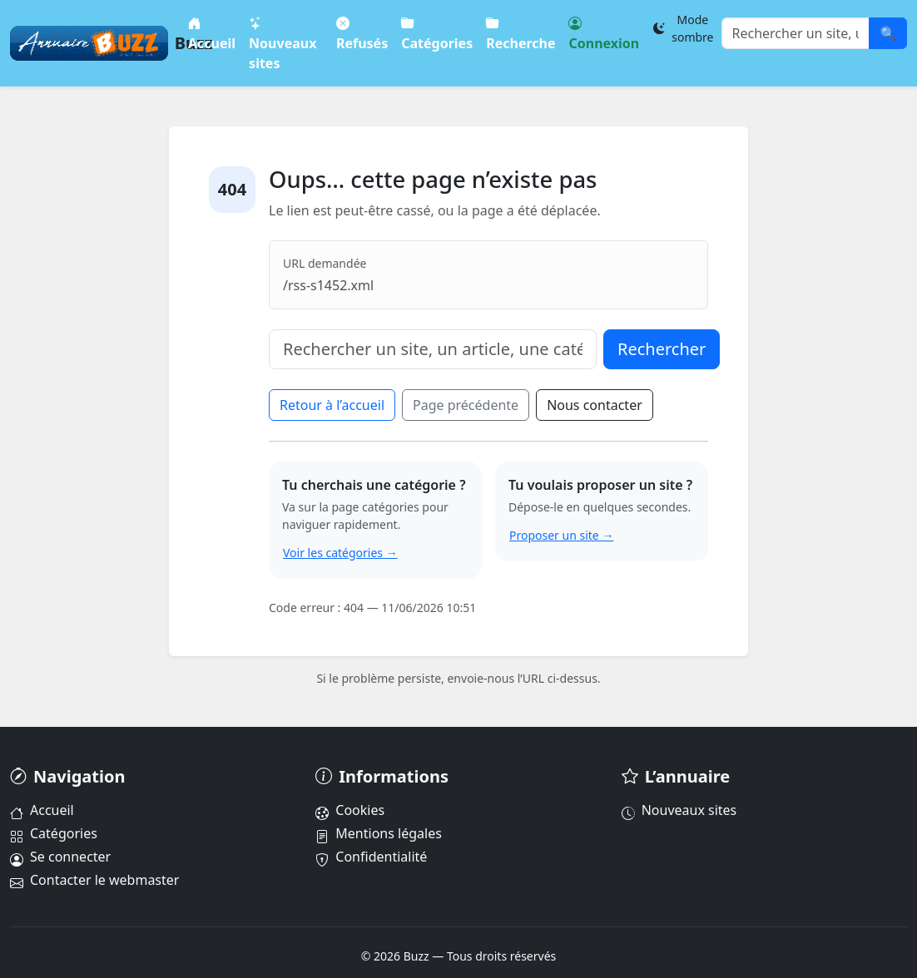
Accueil (211, 32)
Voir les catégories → (340, 553)
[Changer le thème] (683, 28)
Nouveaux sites (282, 42)
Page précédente (465, 405)
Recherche (520, 32)
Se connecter (60, 856)
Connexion (603, 32)
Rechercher (661, 349)
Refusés (362, 32)
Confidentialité (371, 856)
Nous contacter (594, 405)
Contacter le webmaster (94, 880)
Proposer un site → (561, 535)
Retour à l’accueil (332, 405)
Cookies (349, 810)
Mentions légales (378, 833)
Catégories (437, 32)
